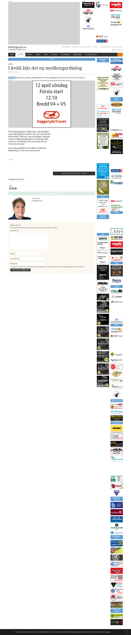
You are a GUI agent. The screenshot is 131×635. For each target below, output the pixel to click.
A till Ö (95, 33)
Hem (11, 40)
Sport (30, 40)
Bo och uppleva (91, 40)
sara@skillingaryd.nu (37, 162)
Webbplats (13, 225)
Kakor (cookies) (117, 33)
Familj (38, 40)
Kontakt (76, 33)
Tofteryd (28, 140)
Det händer (65, 40)
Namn (12, 215)
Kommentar (14, 192)
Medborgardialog (19, 140)
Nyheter (20, 40)
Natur (83, 33)
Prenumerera (66, 33)
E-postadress (15, 220)
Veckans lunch (105, 33)
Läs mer (108, 632)
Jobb (45, 40)
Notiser (54, 40)
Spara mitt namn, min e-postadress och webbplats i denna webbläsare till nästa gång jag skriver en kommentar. (48, 228)
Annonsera (78, 40)
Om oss (89, 33)
